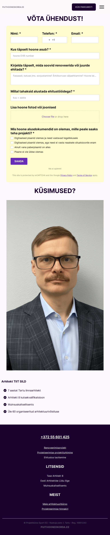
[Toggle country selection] (47, 40)
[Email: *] (85, 39)
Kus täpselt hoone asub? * (31, 49)
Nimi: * (16, 33)
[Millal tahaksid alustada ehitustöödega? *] (55, 97)
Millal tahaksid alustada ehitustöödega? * (43, 91)
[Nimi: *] (24, 39)
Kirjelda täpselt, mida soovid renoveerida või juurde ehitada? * (50, 67)
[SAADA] (19, 161)
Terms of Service (84, 175)
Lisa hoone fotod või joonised (33, 107)
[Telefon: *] (58, 39)
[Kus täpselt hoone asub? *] (55, 55)
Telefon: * (49, 33)
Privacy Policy (66, 175)
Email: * (77, 33)
